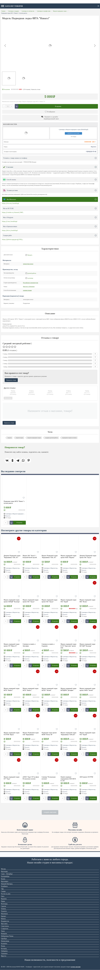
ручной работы (32, 273)
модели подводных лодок (34, 437)
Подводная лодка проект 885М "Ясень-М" (49, 733)
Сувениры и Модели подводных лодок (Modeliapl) (20, 514)
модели (9, 437)
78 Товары (73, 136)
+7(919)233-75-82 (91, 151)
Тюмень (3, 909)
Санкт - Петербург (7, 874)
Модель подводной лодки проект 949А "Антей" (87, 689)
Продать (30, 255)
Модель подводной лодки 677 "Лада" (11, 778)
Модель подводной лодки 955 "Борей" (68, 601)
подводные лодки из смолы (69, 437)
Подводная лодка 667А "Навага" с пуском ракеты (14, 502)
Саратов (3, 906)
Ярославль (4, 924)
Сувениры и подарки (13, 11)
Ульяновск (4, 953)
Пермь (3, 901)
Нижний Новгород (6, 884)
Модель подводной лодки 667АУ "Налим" (49, 689)
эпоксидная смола (28, 264)
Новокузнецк (5, 941)
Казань (3, 879)
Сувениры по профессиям (43, 11)
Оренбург (4, 938)
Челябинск (4, 886)
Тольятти (4, 911)
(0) (26, 89)
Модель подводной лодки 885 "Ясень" (87, 601)
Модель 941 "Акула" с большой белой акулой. (30, 556)
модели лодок (19, 437)
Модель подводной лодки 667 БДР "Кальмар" (87, 645)
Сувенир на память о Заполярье (29, 645)
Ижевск (3, 919)
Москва (3, 869)
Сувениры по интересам (27, 11)
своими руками (27, 290)
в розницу (30, 278)
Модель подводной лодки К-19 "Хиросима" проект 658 (68, 645)
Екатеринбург (5, 876)
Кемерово (4, 933)
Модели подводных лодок (59, 11)
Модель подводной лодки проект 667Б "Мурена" (68, 556)
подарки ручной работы (51, 437)
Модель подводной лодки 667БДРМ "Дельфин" (68, 689)
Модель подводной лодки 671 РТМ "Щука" (11, 733)
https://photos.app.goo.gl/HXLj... (12, 239)
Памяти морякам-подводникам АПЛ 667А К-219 (68, 778)
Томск (3, 931)
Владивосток (5, 921)
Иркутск (3, 956)
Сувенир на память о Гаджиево (48, 645)
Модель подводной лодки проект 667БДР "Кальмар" (12, 601)
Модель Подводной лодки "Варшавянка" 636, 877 (50, 556)
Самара (3, 891)
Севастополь (5, 926)
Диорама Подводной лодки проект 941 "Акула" (88, 556)
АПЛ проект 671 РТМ (86, 777)
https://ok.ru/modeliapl (10, 230)
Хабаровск (4, 951)
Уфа (2, 889)
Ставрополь (4, 928)
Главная (3, 11)
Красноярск (4, 881)
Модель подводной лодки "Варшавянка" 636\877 (68, 733)
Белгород (4, 948)
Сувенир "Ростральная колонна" (49, 778)
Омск (2, 896)
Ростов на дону (5, 894)
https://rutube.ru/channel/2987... (13, 212)
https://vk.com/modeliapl (10, 203)
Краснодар (4, 871)
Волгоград (4, 904)
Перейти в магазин (73, 133)
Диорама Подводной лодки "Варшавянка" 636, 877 (12, 556)
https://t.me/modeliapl (9, 221)
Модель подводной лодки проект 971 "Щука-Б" (11, 645)
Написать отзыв (35, 89)
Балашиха (4, 943)
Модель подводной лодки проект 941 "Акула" (30, 601)
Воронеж (28, 286)
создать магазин (50, 812)
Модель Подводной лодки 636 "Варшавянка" (31, 733)
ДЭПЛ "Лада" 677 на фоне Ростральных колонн (31, 778)
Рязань (3, 946)
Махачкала (4, 914)
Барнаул (3, 916)
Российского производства (30, 283)
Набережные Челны (7, 936)
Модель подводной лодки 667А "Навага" (11, 689)
